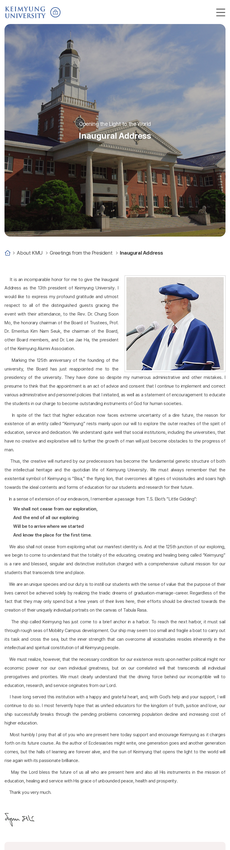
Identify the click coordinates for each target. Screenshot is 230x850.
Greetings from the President (81, 253)
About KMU (29, 253)
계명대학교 (25, 9)
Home (7, 253)
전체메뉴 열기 (221, 12)
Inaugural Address (141, 253)
